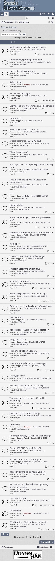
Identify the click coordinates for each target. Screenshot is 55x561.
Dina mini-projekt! (18, 498)
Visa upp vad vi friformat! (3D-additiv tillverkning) (28, 399)
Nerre (26, 524)
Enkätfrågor (15, 510)
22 (53, 101)
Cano (25, 450)
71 (47, 228)
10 (53, 371)
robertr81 (27, 170)
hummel (26, 296)
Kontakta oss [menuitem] (42, 547)
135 (41, 408)
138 (53, 408)
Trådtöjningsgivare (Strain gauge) (26, 268)
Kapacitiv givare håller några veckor (27, 471)
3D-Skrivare (19, 298)
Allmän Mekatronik (21, 145)
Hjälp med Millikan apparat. (23, 350)
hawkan (26, 246)
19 (44, 101)
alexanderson (28, 62)
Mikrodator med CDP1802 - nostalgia (28, 363)
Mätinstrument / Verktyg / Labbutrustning (29, 248)
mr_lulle (26, 73)
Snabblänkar (2, 14)
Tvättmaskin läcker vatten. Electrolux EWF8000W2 (28, 181)
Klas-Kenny (28, 403)
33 (47, 55)
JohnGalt (27, 196)
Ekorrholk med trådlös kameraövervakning (31, 306)
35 (53, 55)
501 (45, 506)
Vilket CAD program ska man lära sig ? (28, 293)
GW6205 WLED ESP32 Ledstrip (25, 413)
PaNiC (26, 235)
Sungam (27, 332)
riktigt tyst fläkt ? (18, 339)
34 (50, 55)
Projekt (17, 52)
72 (50, 228)
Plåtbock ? (14, 243)
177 (53, 289)
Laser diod (15, 424)
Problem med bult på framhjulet (25, 459)
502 (49, 506)
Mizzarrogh (27, 353)
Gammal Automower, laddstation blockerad (31, 232)
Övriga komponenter (22, 209)
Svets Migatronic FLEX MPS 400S (25, 141)
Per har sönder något (20, 93)
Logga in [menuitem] (49, 14)
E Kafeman (27, 388)
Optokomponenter (21, 134)
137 (49, 408)
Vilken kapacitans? (19, 152)
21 (50, 101)
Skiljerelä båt (16, 82)
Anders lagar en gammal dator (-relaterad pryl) (30, 219)
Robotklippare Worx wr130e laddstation (29, 329)
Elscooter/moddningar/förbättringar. (28, 256)
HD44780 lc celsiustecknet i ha (25, 129)
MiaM (26, 366)
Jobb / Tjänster (20, 322)
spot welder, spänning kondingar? (26, 59)
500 (41, 506)
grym (25, 108)
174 (41, 289)
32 (44, 55)
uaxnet (26, 96)
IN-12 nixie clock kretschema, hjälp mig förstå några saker (29, 485)
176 (49, 289)
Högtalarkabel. (17, 205)
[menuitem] (42, 14)
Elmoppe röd (16, 118)
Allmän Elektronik (21, 64)
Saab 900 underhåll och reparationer (28, 47)
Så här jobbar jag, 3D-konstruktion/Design (30, 435)
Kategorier (7, 14)
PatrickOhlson (28, 378)
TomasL (26, 438)
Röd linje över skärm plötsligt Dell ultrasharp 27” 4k (32, 166)
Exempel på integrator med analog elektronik (32, 105)
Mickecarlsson (29, 284)
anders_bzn (28, 223)
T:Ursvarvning (16, 317)
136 (45, 408)
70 (44, 228)
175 (45, 289)
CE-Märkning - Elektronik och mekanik (28, 522)
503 (53, 506)
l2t (24, 121)
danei (26, 207)
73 (53, 228)
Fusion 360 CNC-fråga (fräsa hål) (25, 448)
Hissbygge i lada (17, 375)
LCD (12, 193)
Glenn (26, 50)
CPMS (26, 132)
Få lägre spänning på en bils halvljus (27, 385)
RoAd (26, 271)
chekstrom (27, 143)
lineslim (26, 154)
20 (47, 101)
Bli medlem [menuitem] (53, 14)
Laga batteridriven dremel (22, 71)
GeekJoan (27, 427)
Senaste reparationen (20, 281)
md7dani (27, 462)
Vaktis (26, 489)
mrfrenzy (27, 85)
